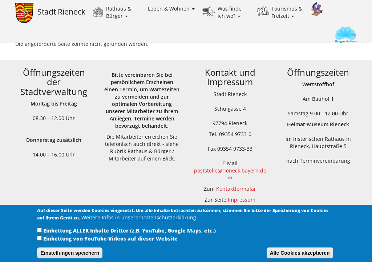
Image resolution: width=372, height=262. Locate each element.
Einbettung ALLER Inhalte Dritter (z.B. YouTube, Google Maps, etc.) (129, 234)
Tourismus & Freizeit (286, 12)
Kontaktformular (236, 188)
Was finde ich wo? (230, 12)
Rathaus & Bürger (118, 12)
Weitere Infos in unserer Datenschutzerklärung (138, 221)
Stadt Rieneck (61, 12)
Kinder (316, 8)
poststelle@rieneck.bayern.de (230, 173)
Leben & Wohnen (171, 8)
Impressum (241, 199)
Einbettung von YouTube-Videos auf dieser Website (110, 242)
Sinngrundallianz (333, 35)
